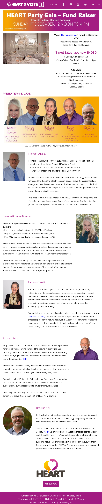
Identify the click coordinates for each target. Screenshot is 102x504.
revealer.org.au (65, 502)
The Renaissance (68, 35)
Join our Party (51, 484)
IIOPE (25, 359)
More (54, 4)
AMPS (47, 432)
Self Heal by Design (37, 316)
